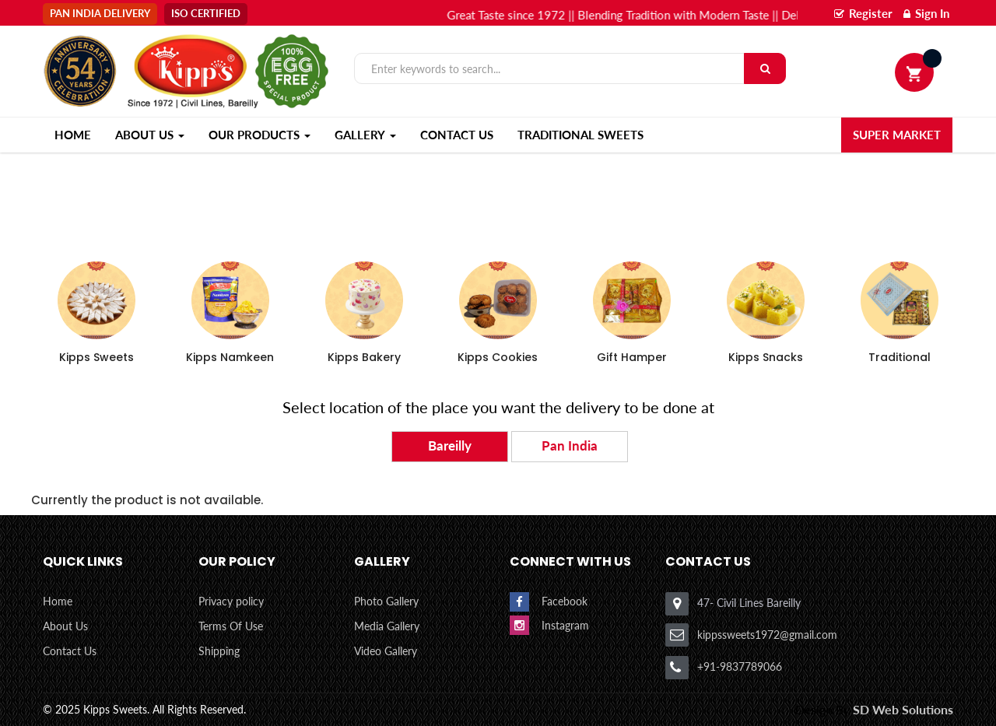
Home (57, 601)
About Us (65, 626)
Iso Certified (205, 13)
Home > (910, 180)
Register (863, 13)
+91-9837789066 (739, 666)
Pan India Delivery (100, 13)
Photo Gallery (386, 601)
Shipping (219, 651)
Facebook (564, 602)
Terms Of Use (230, 626)
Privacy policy (231, 601)
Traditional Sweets (580, 135)
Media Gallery (386, 626)
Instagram (565, 625)
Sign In (926, 13)
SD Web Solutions (903, 709)
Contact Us (456, 135)
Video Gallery (385, 651)
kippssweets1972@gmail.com (767, 634)
